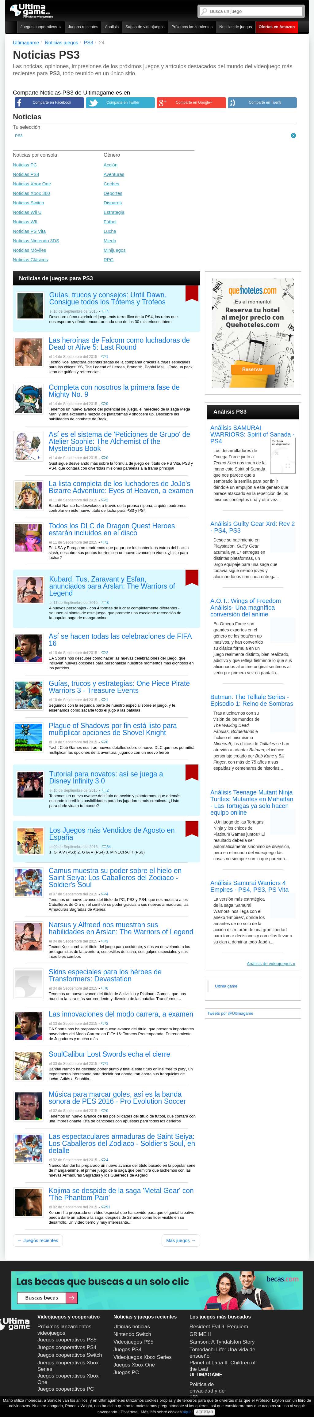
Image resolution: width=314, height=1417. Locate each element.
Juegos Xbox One (134, 1365)
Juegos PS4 (127, 1349)
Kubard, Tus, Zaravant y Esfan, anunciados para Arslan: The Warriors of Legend (112, 586)
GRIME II (200, 1334)
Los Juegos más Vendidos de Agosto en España (112, 834)
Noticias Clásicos (30, 259)
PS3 (19, 135)
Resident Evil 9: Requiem (219, 1327)
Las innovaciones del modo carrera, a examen (121, 1014)
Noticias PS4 (26, 174)
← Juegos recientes (37, 1240)
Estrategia (114, 212)
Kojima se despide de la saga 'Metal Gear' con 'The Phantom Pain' (121, 1194)
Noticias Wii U (27, 212)
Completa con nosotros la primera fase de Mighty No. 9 (114, 391)
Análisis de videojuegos (269, 963)
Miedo (110, 240)
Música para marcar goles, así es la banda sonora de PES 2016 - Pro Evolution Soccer (117, 1098)
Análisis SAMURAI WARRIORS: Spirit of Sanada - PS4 (252, 434)
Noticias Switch (28, 202)
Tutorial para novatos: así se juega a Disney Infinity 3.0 (106, 778)
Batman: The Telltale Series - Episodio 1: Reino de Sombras (251, 700)
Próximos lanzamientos (192, 26)
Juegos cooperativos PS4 (67, 1347)
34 (109, 847)
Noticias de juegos (235, 26)
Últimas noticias (131, 1327)
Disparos (113, 202)
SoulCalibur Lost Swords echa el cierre (109, 1054)
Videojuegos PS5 (133, 1342)
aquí (186, 1412)
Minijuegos (115, 250)
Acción (110, 164)
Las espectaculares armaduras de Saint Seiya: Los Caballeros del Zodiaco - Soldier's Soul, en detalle (122, 1144)
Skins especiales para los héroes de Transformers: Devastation (105, 976)
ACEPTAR (204, 1412)
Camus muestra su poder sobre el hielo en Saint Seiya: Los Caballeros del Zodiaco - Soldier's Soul (115, 878)
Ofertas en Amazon (277, 26)
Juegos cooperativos (41, 26)
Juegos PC (126, 1372)
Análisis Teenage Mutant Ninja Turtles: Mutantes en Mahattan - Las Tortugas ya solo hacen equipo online (251, 802)
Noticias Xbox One (32, 183)
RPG (109, 259)
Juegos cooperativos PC (65, 1389)
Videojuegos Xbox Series (142, 1357)
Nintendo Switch (132, 1334)
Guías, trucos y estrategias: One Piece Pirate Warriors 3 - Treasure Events (119, 687)
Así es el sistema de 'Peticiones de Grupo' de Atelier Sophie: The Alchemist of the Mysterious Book (119, 441)
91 (108, 1207)
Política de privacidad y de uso (207, 1390)
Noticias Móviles (29, 250)
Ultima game (226, 986)
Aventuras (114, 174)
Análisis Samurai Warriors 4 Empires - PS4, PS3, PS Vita (249, 886)
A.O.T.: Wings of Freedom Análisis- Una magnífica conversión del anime (245, 607)
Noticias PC (25, 164)
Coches (111, 183)
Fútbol (110, 221)
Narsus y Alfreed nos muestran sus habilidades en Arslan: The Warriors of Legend (121, 928)
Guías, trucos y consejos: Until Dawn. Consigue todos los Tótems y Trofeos (108, 299)
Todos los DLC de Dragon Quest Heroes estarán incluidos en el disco (112, 530)
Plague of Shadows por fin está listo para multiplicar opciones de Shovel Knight (113, 729)
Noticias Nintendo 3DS (36, 240)
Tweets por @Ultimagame (230, 1013)
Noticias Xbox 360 (31, 193)
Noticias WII (25, 221)
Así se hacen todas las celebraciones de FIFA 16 (120, 640)
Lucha (110, 231)
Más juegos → (181, 1240)
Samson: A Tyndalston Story (222, 1342)
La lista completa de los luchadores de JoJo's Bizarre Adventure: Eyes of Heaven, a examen (121, 487)
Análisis (112, 26)
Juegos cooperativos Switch (69, 1355)
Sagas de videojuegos (145, 26)
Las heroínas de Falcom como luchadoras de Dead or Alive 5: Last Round (119, 344)
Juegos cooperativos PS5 (67, 1340)
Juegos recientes (83, 26)
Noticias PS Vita (29, 231)
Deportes (113, 193)
